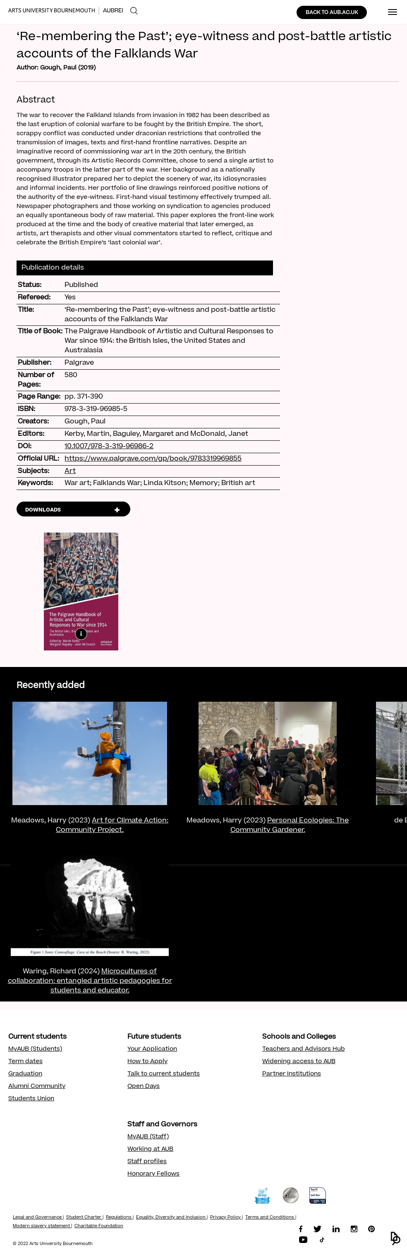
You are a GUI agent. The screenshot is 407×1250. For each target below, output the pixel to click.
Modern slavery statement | (42, 1226)
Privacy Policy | (226, 1218)
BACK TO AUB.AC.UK (332, 12)
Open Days (143, 1087)
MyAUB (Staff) (148, 1137)
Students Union (31, 1099)
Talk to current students (163, 1074)
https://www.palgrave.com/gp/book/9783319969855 (153, 459)
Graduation (25, 1074)
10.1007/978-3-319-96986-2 (109, 446)
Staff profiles (147, 1162)
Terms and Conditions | (270, 1218)
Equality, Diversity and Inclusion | (172, 1218)
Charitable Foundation (98, 1226)
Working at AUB (150, 1149)
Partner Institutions (291, 1074)
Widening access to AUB (298, 1062)
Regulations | (120, 1218)
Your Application (152, 1049)
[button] (395, 1238)
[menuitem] (134, 11)
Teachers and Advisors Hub (303, 1049)
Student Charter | (84, 1218)
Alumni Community (36, 1087)
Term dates (25, 1062)
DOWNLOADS (43, 510)
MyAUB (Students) (35, 1049)
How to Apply (147, 1062)
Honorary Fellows (153, 1174)
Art (70, 471)
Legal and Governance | (38, 1218)
